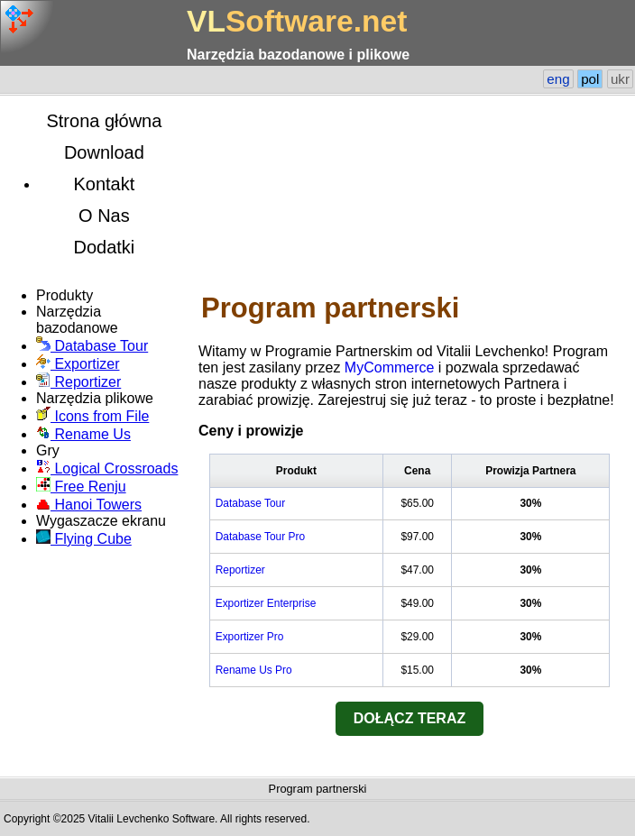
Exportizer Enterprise (266, 603)
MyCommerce (390, 367)
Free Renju (81, 486)
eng (558, 79)
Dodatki (103, 247)
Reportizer (78, 382)
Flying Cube (84, 539)
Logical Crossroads (107, 468)
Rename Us (83, 434)
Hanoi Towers (89, 504)
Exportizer (77, 364)
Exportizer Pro (250, 636)
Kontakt (103, 184)
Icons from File (92, 416)
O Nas (104, 215)
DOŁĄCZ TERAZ (409, 718)
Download (104, 152)
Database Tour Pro (260, 536)
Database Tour (92, 346)
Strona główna (103, 121)
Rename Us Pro (254, 670)
